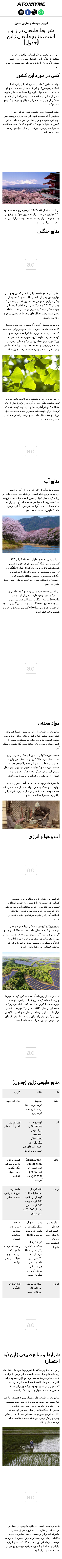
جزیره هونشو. (52, 218)
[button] (4, 4)
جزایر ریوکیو (53, 663)
